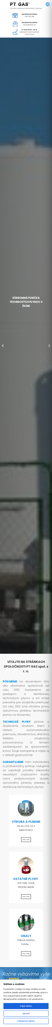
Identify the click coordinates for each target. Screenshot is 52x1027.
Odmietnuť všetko (26, 1021)
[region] (26, 1003)
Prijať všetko (26, 1006)
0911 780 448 (29, 16)
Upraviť (26, 1013)
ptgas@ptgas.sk (29, 25)
